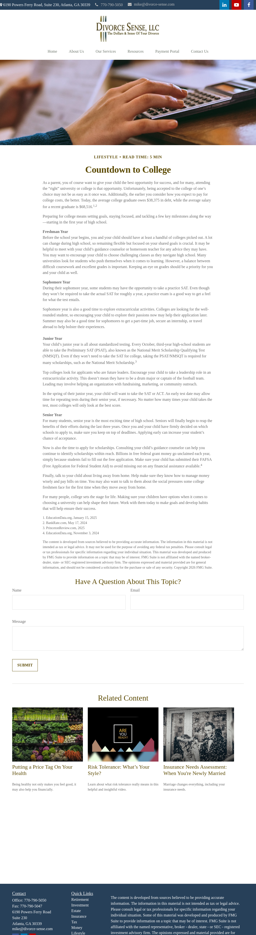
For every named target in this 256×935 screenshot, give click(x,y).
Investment (80, 905)
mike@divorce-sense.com (151, 4)
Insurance (79, 916)
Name (16, 590)
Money (76, 927)
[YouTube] (236, 5)
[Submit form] (25, 665)
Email (135, 590)
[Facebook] (249, 5)
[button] (52, 51)
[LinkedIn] (224, 5)
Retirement (80, 899)
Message (19, 621)
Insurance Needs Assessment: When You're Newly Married (195, 770)
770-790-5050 (109, 5)
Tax (74, 922)
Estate (76, 911)
